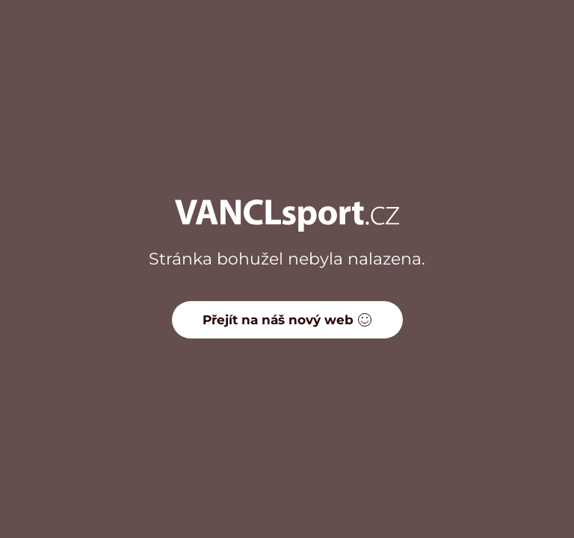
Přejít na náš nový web (287, 319)
